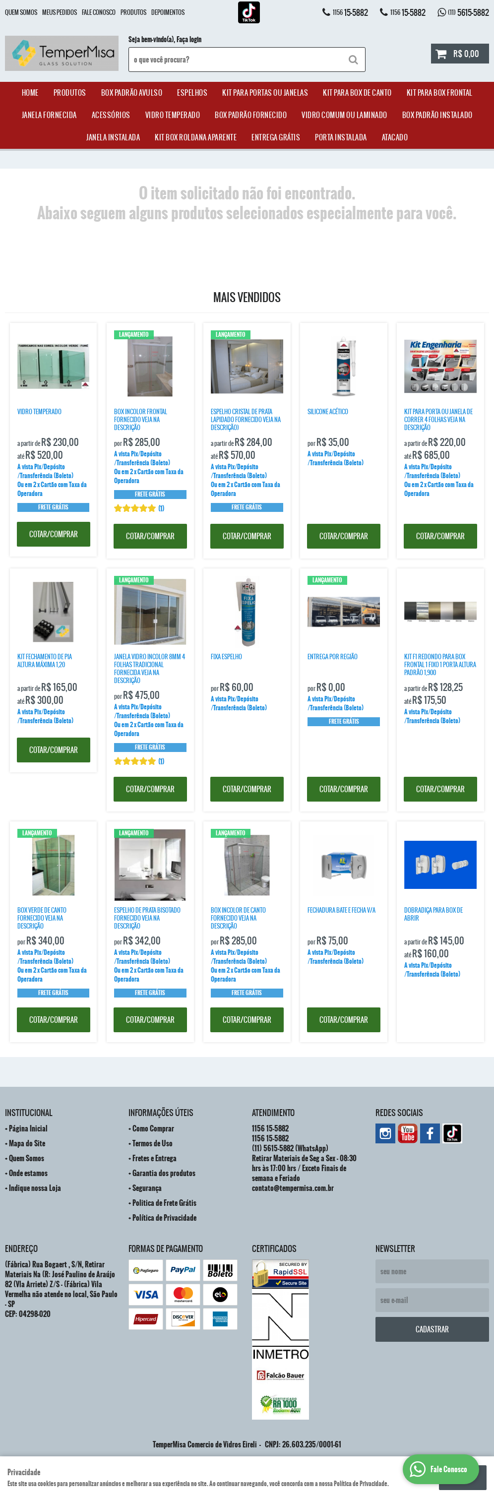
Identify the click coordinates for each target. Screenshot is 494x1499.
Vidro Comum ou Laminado (344, 115)
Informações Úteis (160, 1113)
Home (30, 92)
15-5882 (350, 12)
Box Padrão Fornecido (251, 115)
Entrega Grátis (275, 137)
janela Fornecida (49, 115)
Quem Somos (21, 12)
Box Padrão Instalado (437, 115)
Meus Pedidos (59, 12)
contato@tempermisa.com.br (293, 1188)
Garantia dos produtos (163, 1173)
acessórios (111, 115)
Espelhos (192, 92)
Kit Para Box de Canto (357, 92)
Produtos (133, 12)
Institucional (28, 1113)
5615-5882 (468, 12)
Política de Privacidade (164, 1218)
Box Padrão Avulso (132, 92)
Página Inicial (28, 1128)
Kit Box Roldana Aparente (196, 137)
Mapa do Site (27, 1143)
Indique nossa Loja (35, 1188)
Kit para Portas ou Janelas (265, 92)
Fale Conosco (99, 12)
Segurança (147, 1188)
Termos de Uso (152, 1143)
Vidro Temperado (172, 115)
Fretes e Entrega (154, 1158)
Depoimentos (168, 12)
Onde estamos (28, 1173)
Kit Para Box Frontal (440, 92)
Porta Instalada (341, 137)
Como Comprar (153, 1128)
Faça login (189, 40)
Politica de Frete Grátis (164, 1203)
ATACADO (395, 137)
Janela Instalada (113, 137)
